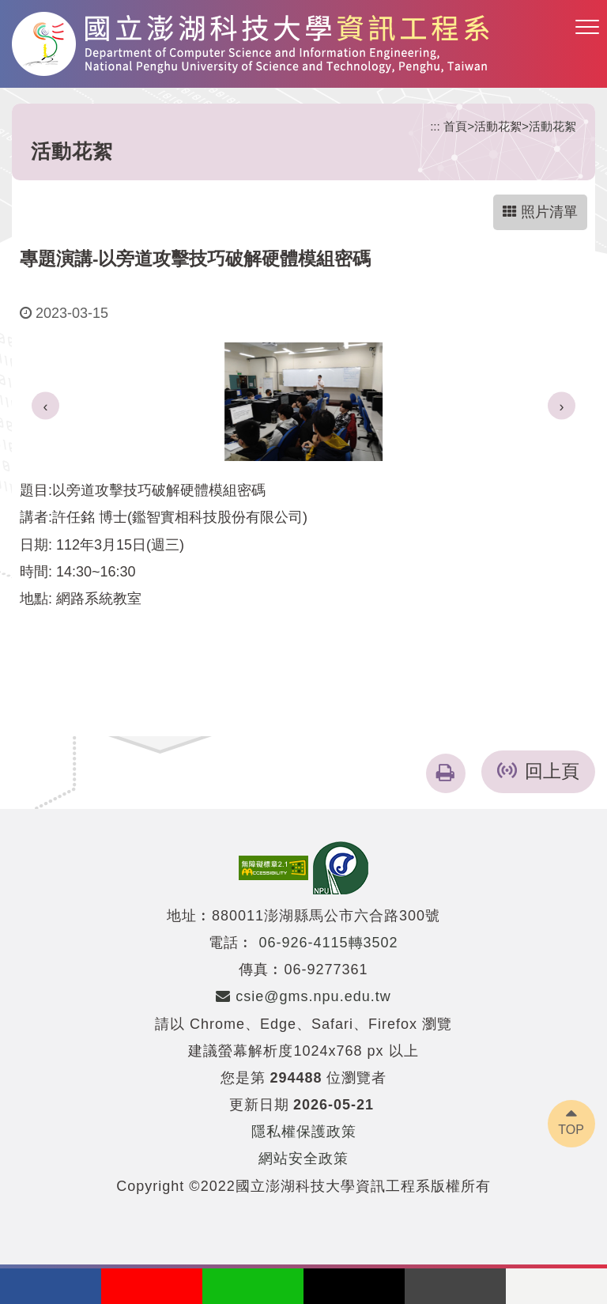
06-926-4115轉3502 (328, 943)
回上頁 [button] (552, 771)
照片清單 (540, 212)
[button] (587, 28)
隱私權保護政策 (303, 1132)
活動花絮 (498, 126)
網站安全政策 (303, 1158)
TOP (571, 1129)
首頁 (455, 126)
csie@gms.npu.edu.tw (303, 996)
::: (435, 126)
